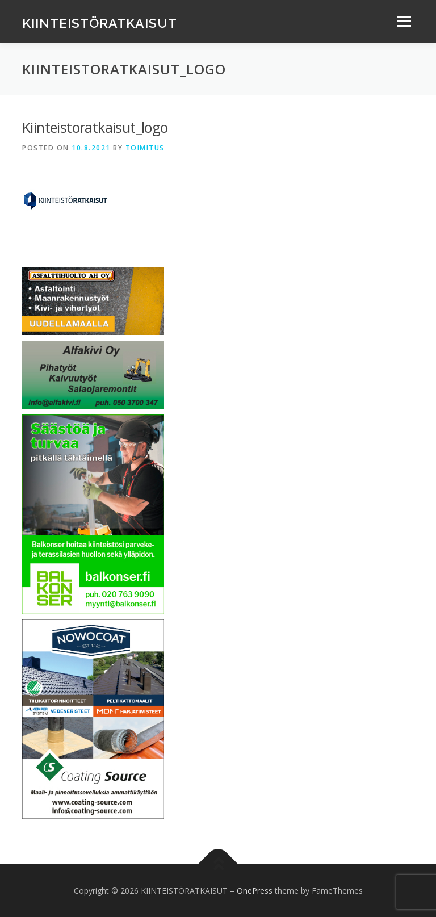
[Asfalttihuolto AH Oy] (93, 300)
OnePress (254, 890)
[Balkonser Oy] (93, 513)
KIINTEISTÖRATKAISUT (99, 22)
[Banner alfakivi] (93, 374)
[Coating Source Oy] (93, 718)
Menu (404, 21)
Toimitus (145, 148)
